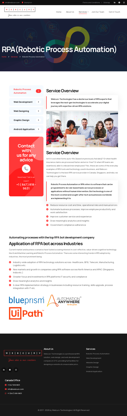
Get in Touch (114, 12)
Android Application (94, 371)
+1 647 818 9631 (14, 385)
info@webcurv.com (16, 389)
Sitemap (106, 2)
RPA (98, 99)
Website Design (92, 362)
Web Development (93, 358)
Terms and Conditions (91, 2)
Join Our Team (98, 12)
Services (83, 12)
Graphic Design (92, 367)
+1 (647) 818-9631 (13, 393)
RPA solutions (85, 106)
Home (58, 12)
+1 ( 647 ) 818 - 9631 (26, 186)
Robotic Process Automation (64, 184)
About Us (70, 12)
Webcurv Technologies (61, 99)
